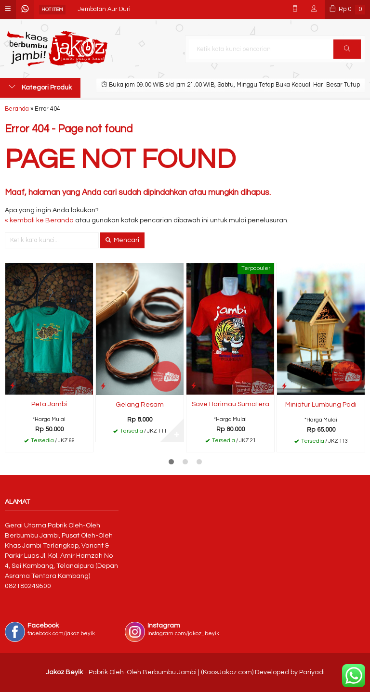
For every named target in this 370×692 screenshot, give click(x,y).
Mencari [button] (122, 240)
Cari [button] (347, 52)
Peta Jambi (49, 404)
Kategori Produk (40, 87)
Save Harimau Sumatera (230, 404)
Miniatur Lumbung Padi (321, 404)
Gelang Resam (140, 404)
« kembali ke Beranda (39, 220)
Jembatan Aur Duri (104, 9)
